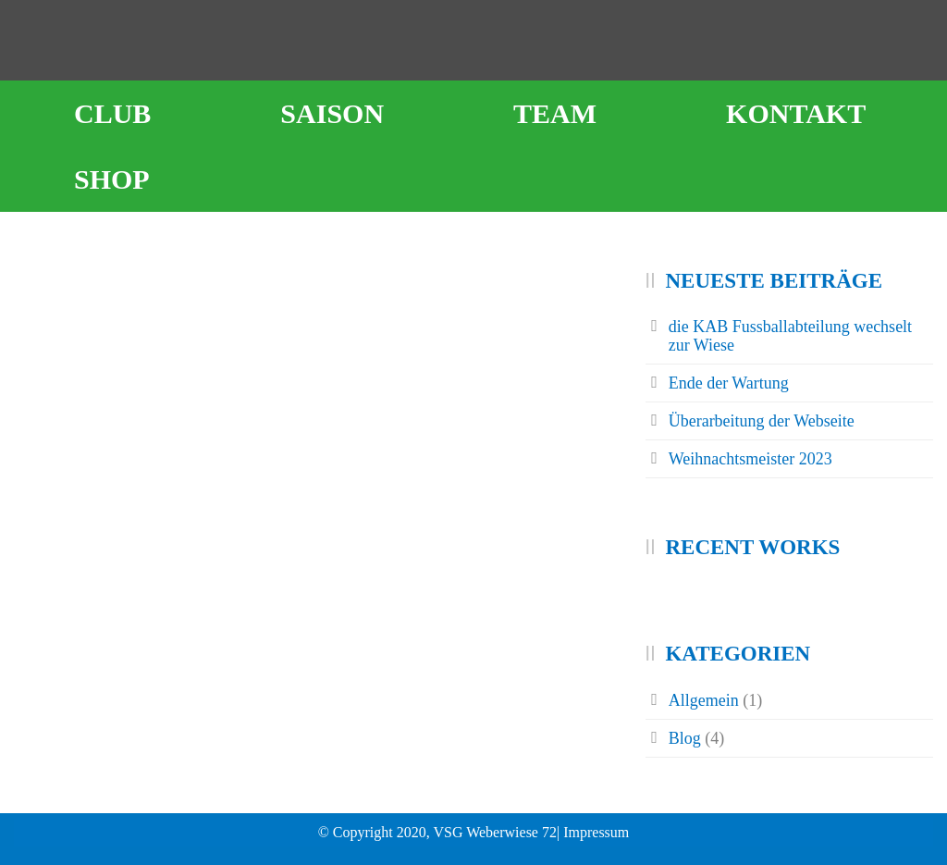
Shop (112, 179)
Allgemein (704, 700)
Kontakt (796, 113)
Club (112, 113)
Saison (332, 113)
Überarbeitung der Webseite (762, 421)
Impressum (596, 832)
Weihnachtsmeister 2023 (750, 459)
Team (554, 113)
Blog (685, 738)
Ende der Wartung (729, 383)
